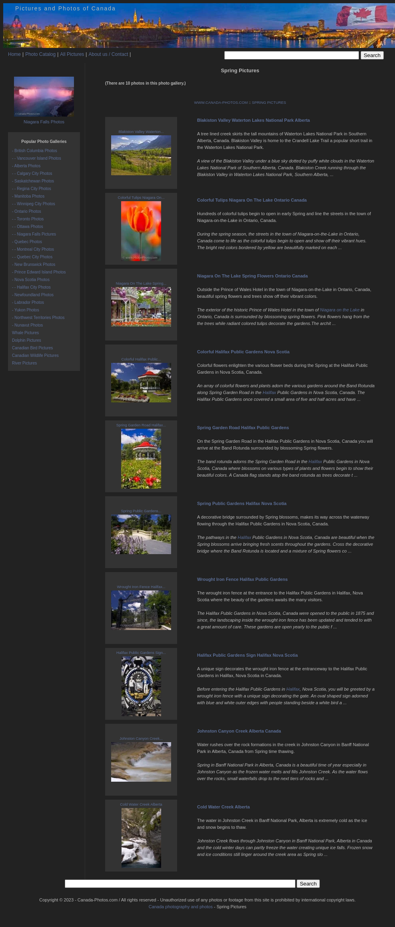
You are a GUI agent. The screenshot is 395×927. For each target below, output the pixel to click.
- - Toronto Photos (28, 219)
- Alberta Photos (26, 166)
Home (14, 54)
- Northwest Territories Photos (38, 317)
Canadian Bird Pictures (32, 348)
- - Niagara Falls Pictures (34, 234)
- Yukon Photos (25, 310)
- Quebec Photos (27, 242)
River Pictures (24, 363)
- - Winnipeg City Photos (33, 204)
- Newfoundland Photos (33, 295)
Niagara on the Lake (339, 309)
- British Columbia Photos (34, 151)
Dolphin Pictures (26, 340)
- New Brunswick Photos (33, 264)
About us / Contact (108, 54)
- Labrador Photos (28, 302)
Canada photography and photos (181, 906)
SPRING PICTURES (269, 103)
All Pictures (72, 54)
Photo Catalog (40, 54)
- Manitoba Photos (28, 196)
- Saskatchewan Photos (33, 181)
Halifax (269, 392)
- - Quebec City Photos (32, 257)
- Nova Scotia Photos (31, 279)
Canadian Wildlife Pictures (35, 355)
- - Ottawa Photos (27, 226)
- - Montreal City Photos (33, 249)
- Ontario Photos (26, 211)
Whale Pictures (25, 333)
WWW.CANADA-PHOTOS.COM (221, 103)
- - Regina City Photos (31, 188)
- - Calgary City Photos (32, 173)
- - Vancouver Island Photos (36, 158)
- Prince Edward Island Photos (39, 272)
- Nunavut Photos (27, 325)
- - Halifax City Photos (31, 287)
